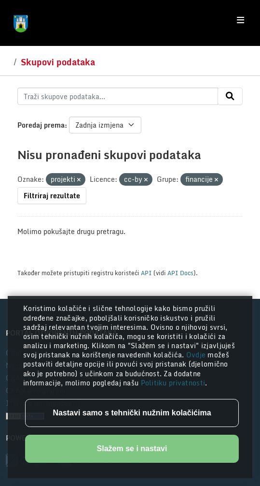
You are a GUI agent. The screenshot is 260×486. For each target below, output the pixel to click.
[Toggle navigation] (240, 20)
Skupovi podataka (58, 62)
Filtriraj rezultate (52, 195)
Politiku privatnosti (173, 382)
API (146, 273)
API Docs (180, 273)
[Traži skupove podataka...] (117, 96)
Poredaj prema (41, 125)
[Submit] (230, 96)
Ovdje (197, 354)
